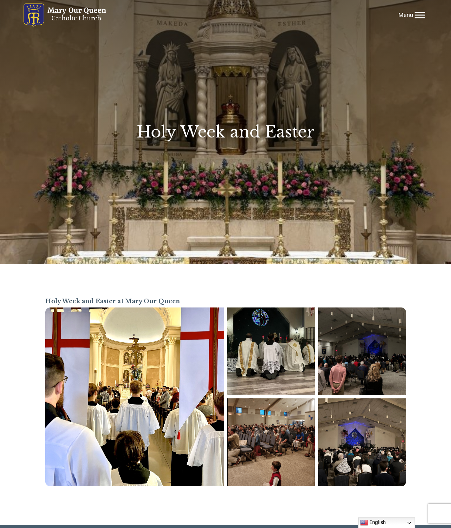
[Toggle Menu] (420, 15)
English (373, 523)
